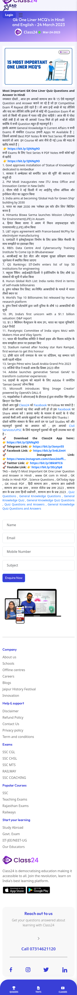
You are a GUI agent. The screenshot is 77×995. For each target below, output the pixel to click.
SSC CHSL (9, 758)
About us (9, 657)
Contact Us (10, 724)
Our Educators (13, 846)
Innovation (10, 695)
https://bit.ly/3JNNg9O (24, 149)
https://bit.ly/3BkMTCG (46, 463)
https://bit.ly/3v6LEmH (49, 451)
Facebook (40, 405)
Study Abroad (12, 827)
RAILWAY (9, 771)
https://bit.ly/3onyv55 (48, 446)
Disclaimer (10, 711)
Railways (9, 812)
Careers (8, 676)
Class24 (30, 32)
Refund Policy (12, 717)
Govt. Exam (11, 834)
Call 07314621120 (38, 949)
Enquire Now (13, 578)
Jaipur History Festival (19, 689)
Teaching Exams (14, 799)
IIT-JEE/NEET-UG (14, 840)
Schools (8, 663)
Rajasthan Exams (15, 805)
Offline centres (13, 670)
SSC (5, 793)
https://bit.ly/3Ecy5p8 (46, 467)
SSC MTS (9, 765)
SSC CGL (8, 752)
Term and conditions (18, 736)
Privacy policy (12, 730)
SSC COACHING (14, 777)
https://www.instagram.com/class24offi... (36, 459)
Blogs (6, 682)
